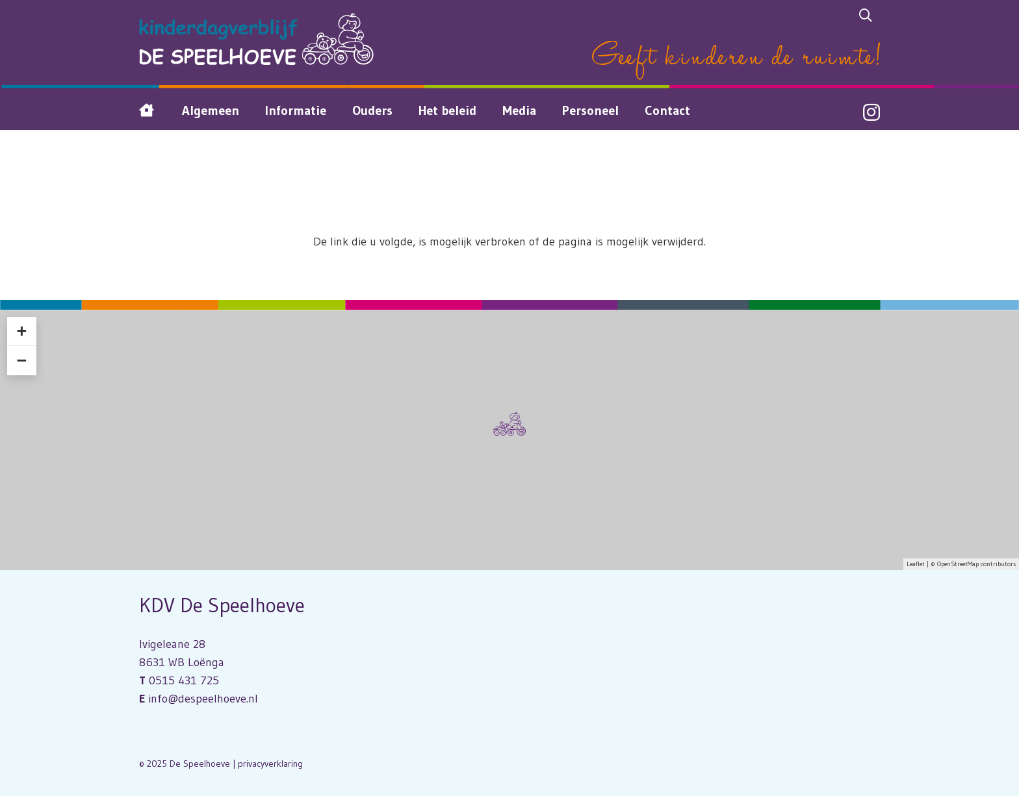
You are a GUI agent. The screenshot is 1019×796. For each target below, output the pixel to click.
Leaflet (916, 564)
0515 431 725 (184, 680)
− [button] (21, 360)
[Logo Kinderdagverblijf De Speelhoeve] (256, 39)
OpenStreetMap (958, 564)
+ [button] (21, 331)
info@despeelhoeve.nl (203, 698)
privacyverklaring (270, 763)
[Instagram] (871, 113)
